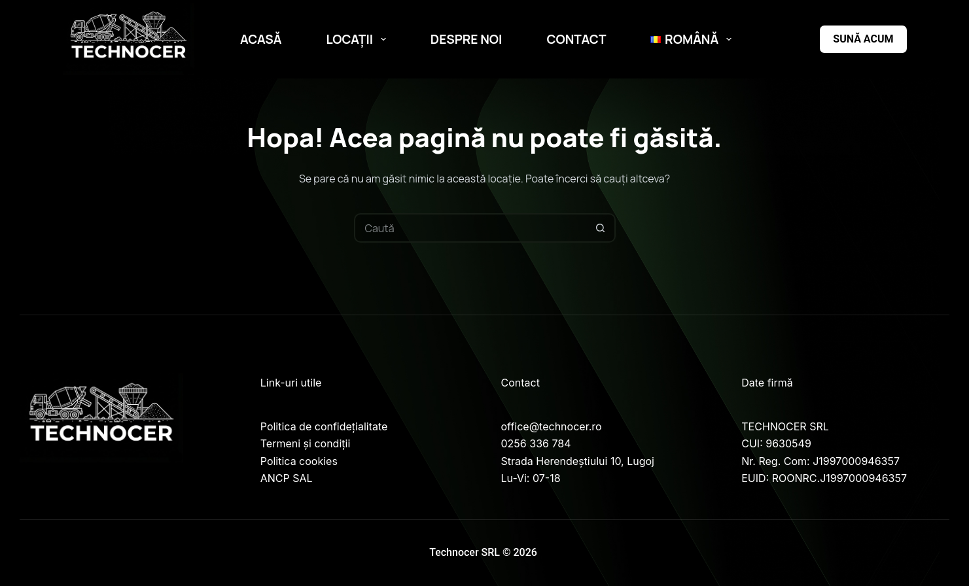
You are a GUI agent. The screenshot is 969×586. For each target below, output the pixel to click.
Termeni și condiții (305, 443)
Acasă (261, 39)
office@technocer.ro (551, 426)
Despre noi (466, 39)
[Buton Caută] (601, 228)
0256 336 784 (536, 443)
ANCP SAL (286, 478)
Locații (358, 39)
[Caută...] (470, 228)
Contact (576, 39)
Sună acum (863, 39)
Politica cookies (299, 461)
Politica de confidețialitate (324, 426)
